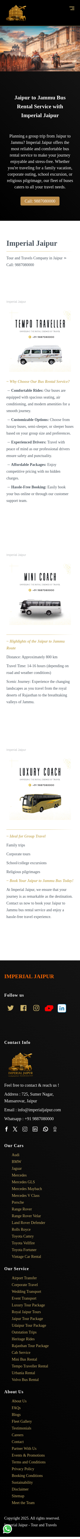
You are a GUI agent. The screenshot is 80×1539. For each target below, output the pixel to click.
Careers (14, 1435)
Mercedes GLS (20, 1182)
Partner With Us (21, 1448)
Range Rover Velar (23, 1216)
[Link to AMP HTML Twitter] (10, 1009)
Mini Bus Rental (21, 1359)
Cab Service (18, 1352)
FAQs (13, 1408)
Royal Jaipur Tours (23, 1312)
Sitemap (15, 1496)
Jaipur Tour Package (24, 1319)
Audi (12, 1155)
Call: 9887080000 (40, 201)
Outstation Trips (21, 1332)
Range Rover (19, 1209)
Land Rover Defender (25, 1223)
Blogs (13, 1415)
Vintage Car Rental (23, 1256)
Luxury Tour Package (25, 1305)
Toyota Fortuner (21, 1250)
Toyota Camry (20, 1236)
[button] (72, 8)
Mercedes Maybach (24, 1189)
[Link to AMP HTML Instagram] (36, 1009)
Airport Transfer (21, 1278)
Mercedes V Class (22, 1195)
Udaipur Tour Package (26, 1325)
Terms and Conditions (26, 1462)
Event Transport (21, 1298)
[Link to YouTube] (49, 1009)
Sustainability (19, 1482)
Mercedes (16, 1175)
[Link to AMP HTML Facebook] (23, 1009)
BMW (13, 1162)
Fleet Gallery (19, 1421)
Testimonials (18, 1428)
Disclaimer (17, 1489)
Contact (15, 1442)
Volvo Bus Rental (22, 1380)
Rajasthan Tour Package (27, 1346)
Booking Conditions (24, 1476)
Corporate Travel (22, 1285)
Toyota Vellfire (20, 1243)
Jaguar (14, 1168)
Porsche (15, 1202)
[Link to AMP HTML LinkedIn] (61, 1009)
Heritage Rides (20, 1339)
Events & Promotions (25, 1455)
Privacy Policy (20, 1469)
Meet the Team (20, 1503)
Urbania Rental (20, 1373)
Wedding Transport (23, 1291)
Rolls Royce (18, 1229)
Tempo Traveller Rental (27, 1366)
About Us (16, 1401)
